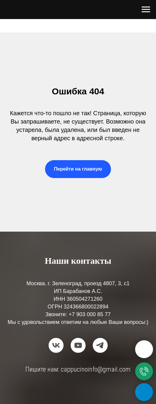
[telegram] (100, 345)
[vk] (56, 345)
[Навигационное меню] (146, 10)
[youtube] (78, 345)
